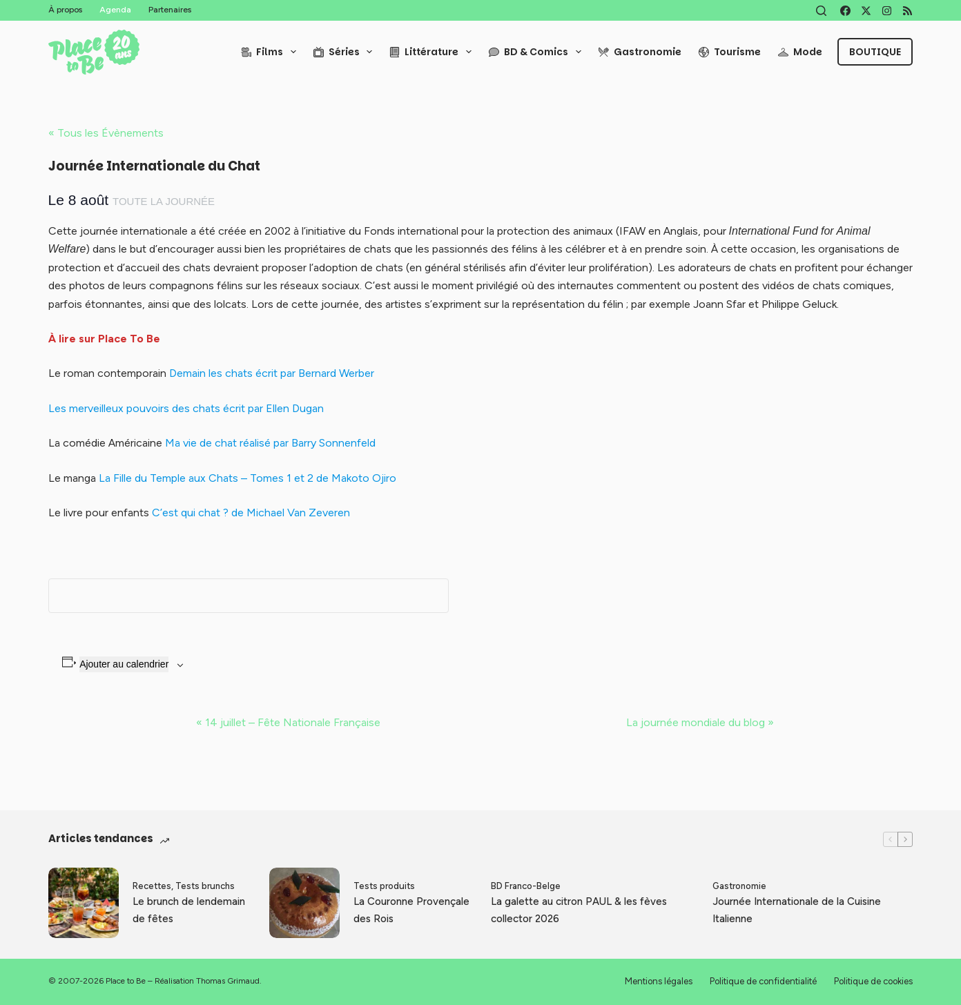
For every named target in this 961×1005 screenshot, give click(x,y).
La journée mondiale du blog (700, 722)
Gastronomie (640, 52)
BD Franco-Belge (526, 886)
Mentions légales (658, 981)
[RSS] (907, 11)
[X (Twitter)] (866, 11)
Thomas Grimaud (228, 981)
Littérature (433, 51)
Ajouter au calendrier (123, 664)
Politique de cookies (873, 981)
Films (271, 51)
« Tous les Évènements (106, 132)
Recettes (152, 886)
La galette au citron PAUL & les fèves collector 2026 (579, 910)
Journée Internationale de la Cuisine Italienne (796, 910)
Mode (800, 52)
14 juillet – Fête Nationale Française (288, 722)
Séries (345, 51)
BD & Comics (538, 51)
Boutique (875, 52)
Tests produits (384, 886)
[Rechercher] (821, 11)
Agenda (115, 9)
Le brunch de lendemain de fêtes (189, 910)
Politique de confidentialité (763, 981)
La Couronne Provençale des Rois (411, 910)
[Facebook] (845, 11)
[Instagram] (887, 11)
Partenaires (169, 9)
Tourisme (730, 52)
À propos (65, 9)
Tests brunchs (205, 886)
